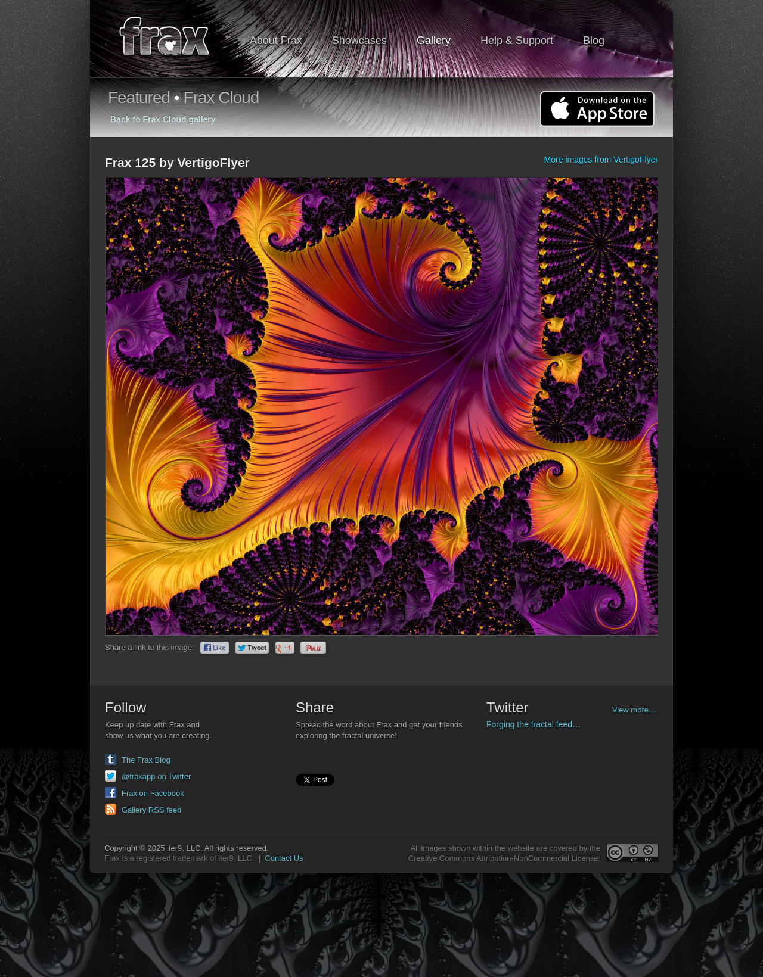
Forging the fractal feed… (533, 724)
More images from (601, 159)
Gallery (434, 40)
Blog (593, 40)
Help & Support (516, 40)
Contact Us (284, 858)
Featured (139, 97)
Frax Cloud (221, 97)
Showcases (359, 40)
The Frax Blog (146, 759)
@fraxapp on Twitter (156, 776)
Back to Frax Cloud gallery (163, 119)
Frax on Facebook (153, 793)
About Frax (276, 40)
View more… (634, 709)
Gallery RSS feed (151, 809)
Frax (172, 39)
